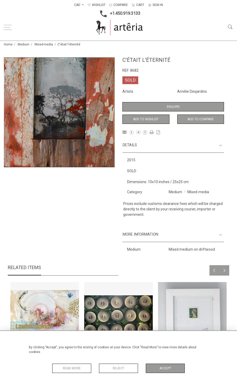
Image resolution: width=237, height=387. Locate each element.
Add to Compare (200, 119)
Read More (72, 368)
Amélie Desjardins (192, 91)
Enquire (173, 107)
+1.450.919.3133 (118, 13)
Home (8, 44)
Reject (118, 368)
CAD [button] (77, 5)
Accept (165, 368)
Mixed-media (44, 44)
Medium (23, 44)
